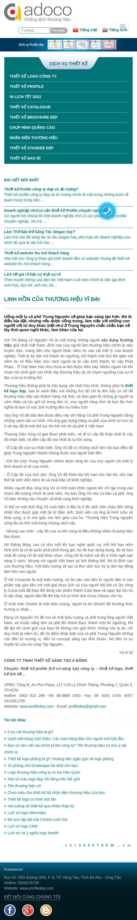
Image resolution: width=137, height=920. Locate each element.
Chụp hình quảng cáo (32, 127)
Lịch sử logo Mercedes (25, 813)
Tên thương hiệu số (22, 786)
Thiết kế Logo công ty (33, 76)
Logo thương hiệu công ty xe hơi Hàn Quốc (42, 772)
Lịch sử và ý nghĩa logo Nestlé (31, 833)
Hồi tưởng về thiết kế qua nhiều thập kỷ (39, 806)
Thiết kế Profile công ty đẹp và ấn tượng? (41, 189)
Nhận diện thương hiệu (34, 138)
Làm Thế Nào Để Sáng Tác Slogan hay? (39, 232)
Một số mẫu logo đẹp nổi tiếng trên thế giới (42, 779)
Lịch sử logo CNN (21, 826)
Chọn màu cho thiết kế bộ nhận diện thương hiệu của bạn (54, 792)
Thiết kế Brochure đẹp (34, 117)
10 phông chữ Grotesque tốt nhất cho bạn (41, 765)
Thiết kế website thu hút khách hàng (36, 253)
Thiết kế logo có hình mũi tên (30, 799)
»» (129, 845)
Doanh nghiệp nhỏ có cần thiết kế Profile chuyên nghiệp (54, 210)
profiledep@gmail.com (87, 706)
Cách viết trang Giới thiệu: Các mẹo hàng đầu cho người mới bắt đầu (64, 738)
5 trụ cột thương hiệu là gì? (29, 732)
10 (112, 845)
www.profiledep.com (37, 706)
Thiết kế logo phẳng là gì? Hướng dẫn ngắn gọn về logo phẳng (58, 759)
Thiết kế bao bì (25, 158)
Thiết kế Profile (27, 86)
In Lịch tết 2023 (25, 97)
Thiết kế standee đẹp (32, 148)
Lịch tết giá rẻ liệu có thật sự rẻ (32, 274)
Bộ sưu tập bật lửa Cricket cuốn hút (35, 819)
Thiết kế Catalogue (30, 107)
